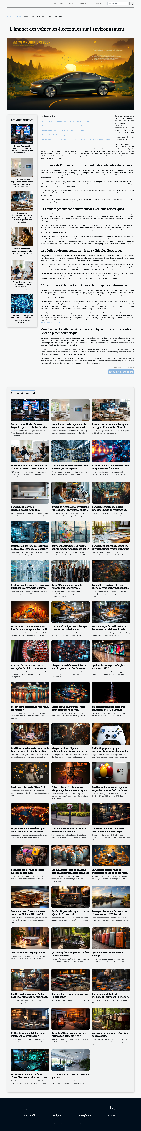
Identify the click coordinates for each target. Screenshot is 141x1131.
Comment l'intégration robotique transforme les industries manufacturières (69, 629)
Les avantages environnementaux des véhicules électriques (64, 126)
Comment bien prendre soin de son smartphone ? (70, 995)
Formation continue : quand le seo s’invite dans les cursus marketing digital (22, 285)
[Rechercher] (117, 3)
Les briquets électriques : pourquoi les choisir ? (30, 708)
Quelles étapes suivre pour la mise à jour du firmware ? (70, 913)
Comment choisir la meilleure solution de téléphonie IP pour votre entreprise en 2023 (108, 831)
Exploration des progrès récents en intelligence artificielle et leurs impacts (30, 588)
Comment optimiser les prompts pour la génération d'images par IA (70, 547)
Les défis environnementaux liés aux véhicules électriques (63, 130)
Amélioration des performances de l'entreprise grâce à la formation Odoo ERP (30, 751)
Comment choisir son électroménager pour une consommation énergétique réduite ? (26, 511)
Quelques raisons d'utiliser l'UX (28, 787)
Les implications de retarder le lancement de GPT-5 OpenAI (108, 708)
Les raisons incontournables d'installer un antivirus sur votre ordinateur (29, 1077)
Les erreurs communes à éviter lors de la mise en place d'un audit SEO (29, 629)
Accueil (9, 16)
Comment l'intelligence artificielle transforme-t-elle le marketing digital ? (22, 318)
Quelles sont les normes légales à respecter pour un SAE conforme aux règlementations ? (109, 790)
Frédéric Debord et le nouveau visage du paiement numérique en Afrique (69, 790)
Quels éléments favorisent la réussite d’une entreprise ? (66, 586)
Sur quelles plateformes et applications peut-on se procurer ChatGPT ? (109, 872)
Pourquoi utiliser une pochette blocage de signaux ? (27, 871)
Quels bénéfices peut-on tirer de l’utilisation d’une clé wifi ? (68, 1034)
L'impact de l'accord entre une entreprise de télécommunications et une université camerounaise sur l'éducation (29, 670)
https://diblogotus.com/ (50, 322)
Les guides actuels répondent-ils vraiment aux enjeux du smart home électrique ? (22, 182)
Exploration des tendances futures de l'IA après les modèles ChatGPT (29, 547)
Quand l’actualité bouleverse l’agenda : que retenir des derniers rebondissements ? (22, 149)
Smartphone (84, 3)
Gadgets (71, 3)
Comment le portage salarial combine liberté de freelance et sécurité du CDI (109, 509)
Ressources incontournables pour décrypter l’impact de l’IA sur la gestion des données (22, 217)
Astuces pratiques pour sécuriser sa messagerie (110, 1034)
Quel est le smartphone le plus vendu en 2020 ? (108, 667)
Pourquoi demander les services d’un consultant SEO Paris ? (109, 913)
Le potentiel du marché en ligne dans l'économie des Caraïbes (28, 830)
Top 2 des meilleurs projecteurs (28, 952)
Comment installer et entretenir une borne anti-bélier (68, 830)
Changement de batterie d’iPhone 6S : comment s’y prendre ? (110, 997)
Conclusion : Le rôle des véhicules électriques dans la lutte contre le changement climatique (76, 139)
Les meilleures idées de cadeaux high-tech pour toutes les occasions (70, 871)
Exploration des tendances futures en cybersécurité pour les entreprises (110, 468)
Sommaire (49, 116)
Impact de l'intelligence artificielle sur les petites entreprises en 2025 (70, 508)
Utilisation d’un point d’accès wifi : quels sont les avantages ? (29, 1034)
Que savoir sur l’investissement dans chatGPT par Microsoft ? (28, 913)
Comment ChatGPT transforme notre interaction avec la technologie (68, 709)
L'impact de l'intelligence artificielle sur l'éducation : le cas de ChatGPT (69, 751)
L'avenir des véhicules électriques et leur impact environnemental (67, 135)
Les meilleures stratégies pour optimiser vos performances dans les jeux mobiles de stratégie (110, 588)
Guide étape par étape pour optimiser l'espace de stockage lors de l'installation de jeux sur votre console (110, 752)
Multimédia (58, 3)
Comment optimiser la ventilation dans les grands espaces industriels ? (69, 468)
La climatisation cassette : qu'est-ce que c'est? (70, 1076)
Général (98, 3)
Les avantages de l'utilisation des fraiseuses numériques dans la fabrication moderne (109, 629)
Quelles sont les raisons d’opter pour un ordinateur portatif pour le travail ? (29, 997)
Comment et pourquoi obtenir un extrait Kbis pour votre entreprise (110, 547)
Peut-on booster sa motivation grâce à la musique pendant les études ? (22, 252)
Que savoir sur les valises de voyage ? (107, 954)
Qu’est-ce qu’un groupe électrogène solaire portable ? (70, 954)
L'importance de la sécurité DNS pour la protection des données (68, 667)
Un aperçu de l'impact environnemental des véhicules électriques (66, 121)
